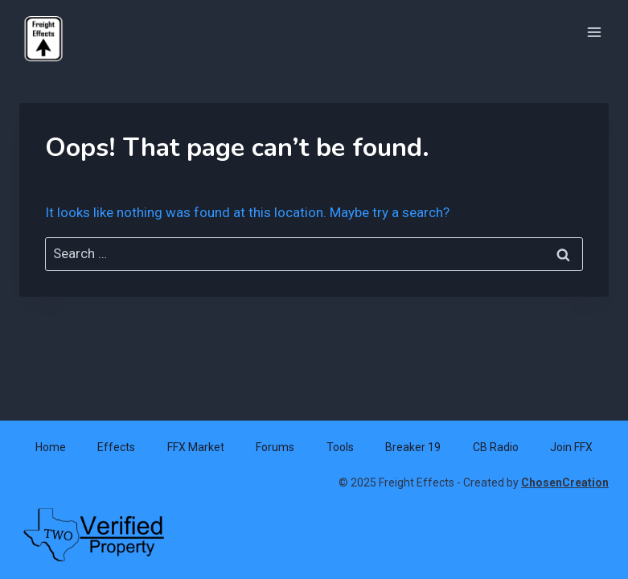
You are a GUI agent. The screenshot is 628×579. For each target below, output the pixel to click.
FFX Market (195, 447)
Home (50, 447)
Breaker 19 (413, 447)
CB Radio (496, 447)
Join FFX (571, 447)
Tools (340, 447)
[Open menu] (594, 31)
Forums (275, 447)
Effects (116, 447)
